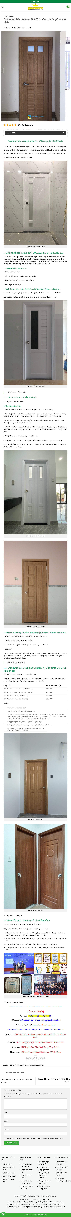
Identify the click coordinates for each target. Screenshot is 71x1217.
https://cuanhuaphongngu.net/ (44, 1025)
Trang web (7, 1129)
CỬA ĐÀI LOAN (31, 674)
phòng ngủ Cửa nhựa (24, 27)
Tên (5, 1112)
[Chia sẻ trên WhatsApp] (27, 1058)
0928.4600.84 (33, 1016)
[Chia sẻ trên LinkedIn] (43, 1058)
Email (6, 1121)
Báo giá (6, 16)
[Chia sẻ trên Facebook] (30, 1058)
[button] (2, 7)
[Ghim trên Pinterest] (40, 1058)
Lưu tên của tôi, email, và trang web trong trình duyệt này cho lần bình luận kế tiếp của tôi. (35, 1138)
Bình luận (7, 1097)
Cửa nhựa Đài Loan (48, 633)
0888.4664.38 (46, 1016)
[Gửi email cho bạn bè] (37, 1058)
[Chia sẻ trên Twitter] (33, 1058)
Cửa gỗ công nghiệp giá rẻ (16, 662)
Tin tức (11, 16)
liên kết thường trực (38, 1065)
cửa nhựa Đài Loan (54, 146)
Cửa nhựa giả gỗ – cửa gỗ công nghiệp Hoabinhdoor (40, 1020)
